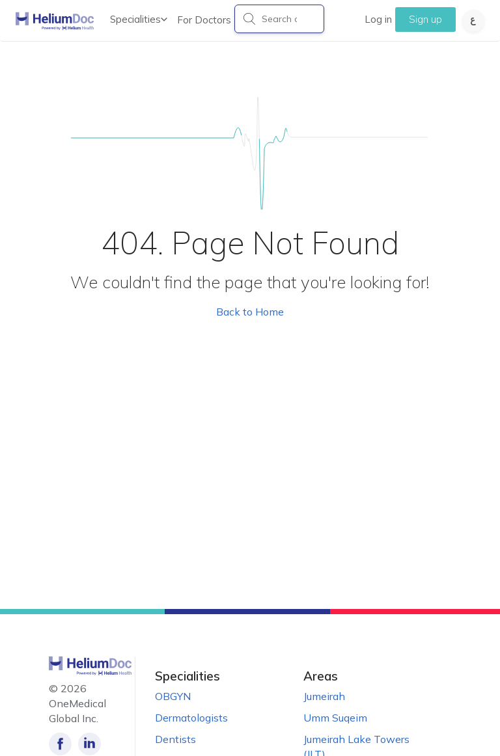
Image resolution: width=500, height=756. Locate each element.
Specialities (138, 19)
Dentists (175, 739)
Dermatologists (191, 717)
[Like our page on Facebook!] (60, 744)
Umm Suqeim (335, 717)
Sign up (425, 19)
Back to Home (250, 311)
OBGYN (173, 696)
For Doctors (204, 20)
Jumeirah (324, 696)
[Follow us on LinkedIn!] (89, 744)
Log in (378, 19)
